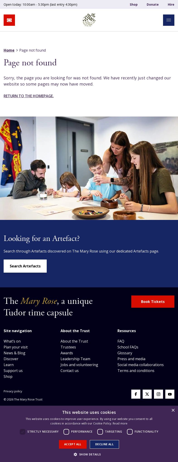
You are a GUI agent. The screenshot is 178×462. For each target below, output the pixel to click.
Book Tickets (153, 301)
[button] (89, 454)
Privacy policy (13, 391)
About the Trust (74, 341)
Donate (153, 4)
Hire (171, 4)
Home (9, 50)
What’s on (12, 341)
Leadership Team (75, 358)
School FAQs (127, 347)
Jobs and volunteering (79, 364)
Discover (11, 358)
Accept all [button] (72, 444)
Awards (67, 352)
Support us (13, 370)
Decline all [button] (104, 444)
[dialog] (89, 434)
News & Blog (14, 352)
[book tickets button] (9, 20)
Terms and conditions (135, 370)
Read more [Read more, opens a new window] (120, 423)
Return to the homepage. (29, 95)
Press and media (131, 358)
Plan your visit (16, 347)
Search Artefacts (25, 266)
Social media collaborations (140, 364)
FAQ (120, 341)
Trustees (68, 347)
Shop (134, 4)
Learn (9, 364)
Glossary (124, 352)
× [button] (173, 410)
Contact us (70, 370)
